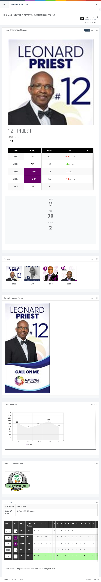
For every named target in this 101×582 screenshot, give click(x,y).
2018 (14, 548)
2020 (14, 554)
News (87, 30)
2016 (14, 543)
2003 (14, 532)
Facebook (13, 508)
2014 (14, 538)
